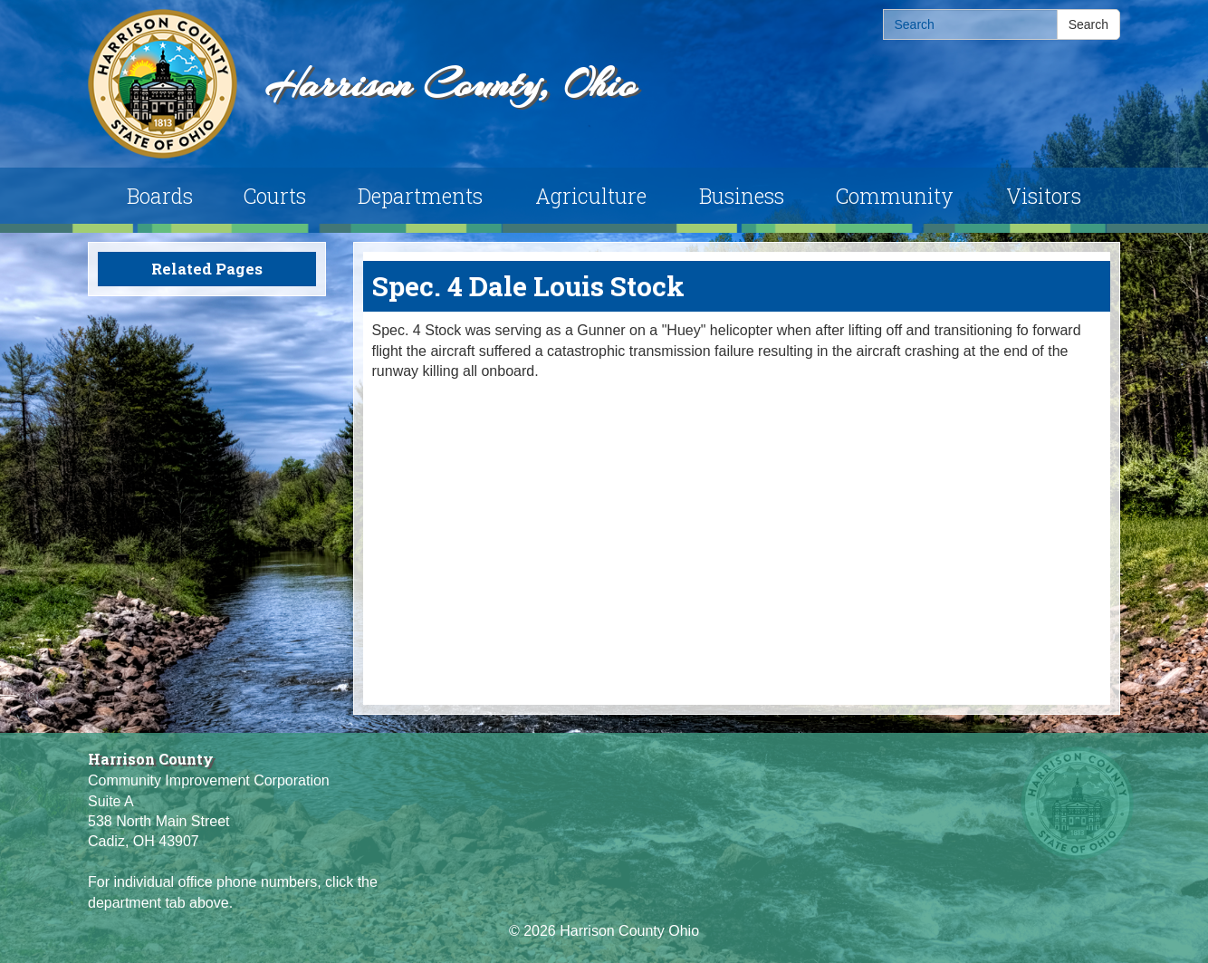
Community (895, 195)
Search (1088, 24)
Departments (420, 195)
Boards (160, 195)
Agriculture (591, 195)
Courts (275, 195)
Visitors (1043, 195)
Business (741, 195)
